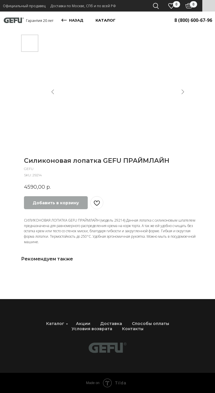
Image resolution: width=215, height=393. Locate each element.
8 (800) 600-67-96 (193, 20)
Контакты (132, 328)
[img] (188, 5)
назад (76, 20)
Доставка (111, 323)
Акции (83, 323)
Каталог (55, 323)
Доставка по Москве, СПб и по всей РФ (83, 5)
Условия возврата (92, 328)
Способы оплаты (150, 323)
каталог (105, 20)
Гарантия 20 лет (39, 20)
